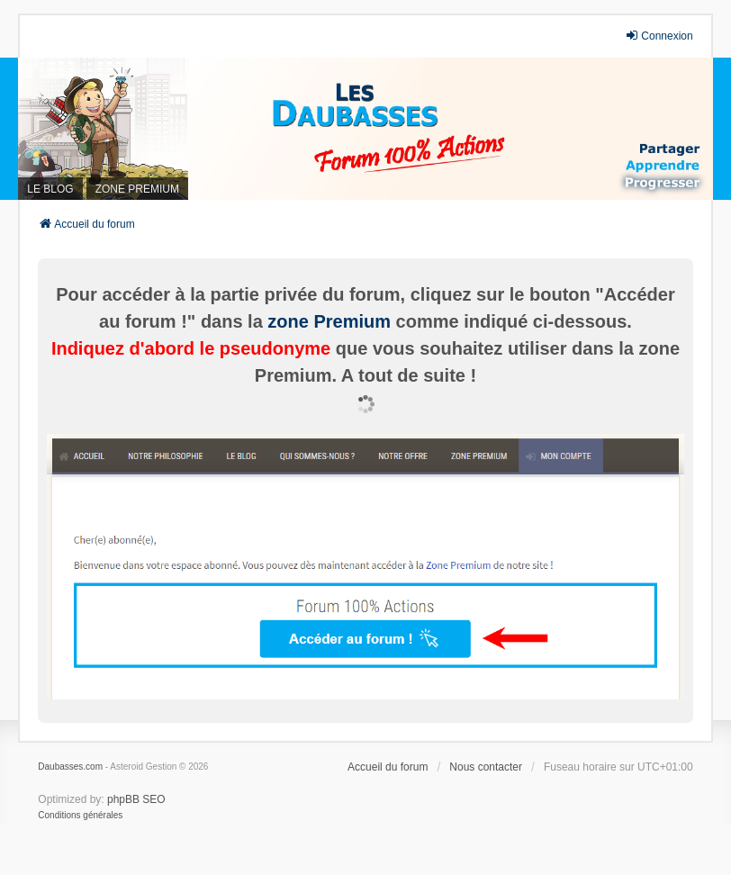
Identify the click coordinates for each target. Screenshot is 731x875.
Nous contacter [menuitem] (485, 767)
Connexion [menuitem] (658, 35)
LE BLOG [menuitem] (50, 189)
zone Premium (329, 321)
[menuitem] (80, 815)
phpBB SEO (136, 799)
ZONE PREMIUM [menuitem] (137, 189)
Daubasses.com (70, 766)
